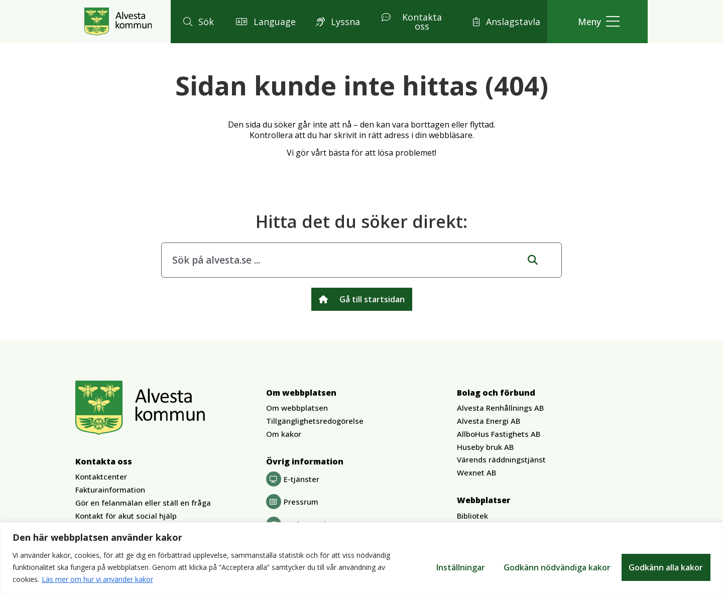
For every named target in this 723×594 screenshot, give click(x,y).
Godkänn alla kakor (666, 567)
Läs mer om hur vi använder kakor (97, 579)
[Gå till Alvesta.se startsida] (118, 22)
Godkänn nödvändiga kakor (556, 567)
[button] (197, 22)
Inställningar (459, 567)
